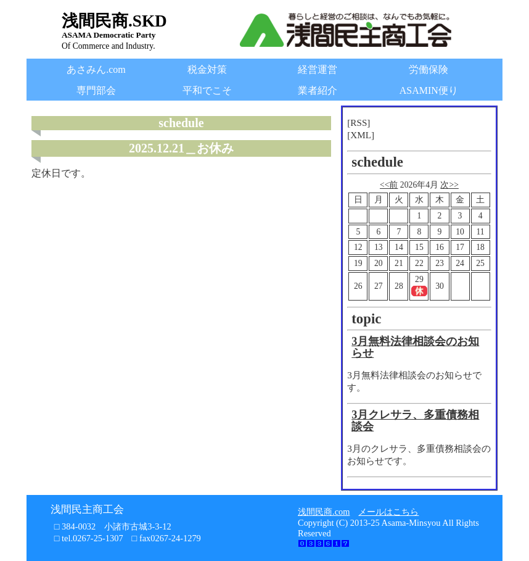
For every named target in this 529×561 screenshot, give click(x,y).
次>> (449, 184)
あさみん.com (96, 69)
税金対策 (207, 69)
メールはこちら (388, 512)
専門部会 (96, 90)
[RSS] (358, 122)
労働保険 (428, 69)
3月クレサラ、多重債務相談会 (415, 421)
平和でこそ (207, 90)
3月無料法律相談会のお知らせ (415, 347)
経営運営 (317, 69)
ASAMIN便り (429, 90)
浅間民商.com (324, 512)
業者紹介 (317, 90)
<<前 (389, 184)
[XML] (360, 135)
